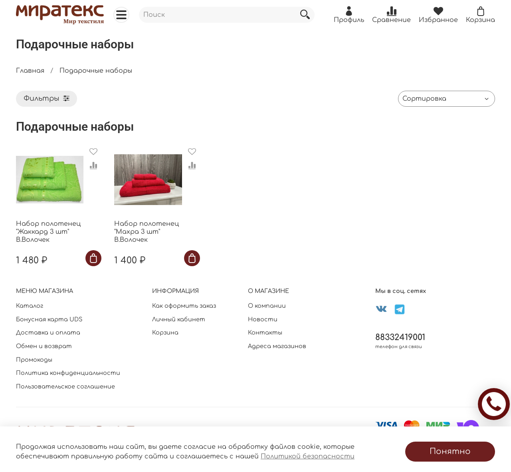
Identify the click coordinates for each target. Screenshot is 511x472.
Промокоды (34, 359)
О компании (267, 306)
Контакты (265, 332)
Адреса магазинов (277, 346)
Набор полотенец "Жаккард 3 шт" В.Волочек (48, 231)
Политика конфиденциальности (68, 373)
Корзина (165, 332)
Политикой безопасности (308, 456)
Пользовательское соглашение (65, 386)
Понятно (450, 451)
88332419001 (400, 337)
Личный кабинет (178, 319)
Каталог (29, 306)
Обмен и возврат (44, 346)
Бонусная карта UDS (49, 319)
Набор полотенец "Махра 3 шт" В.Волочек (146, 231)
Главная (30, 70)
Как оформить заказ (184, 306)
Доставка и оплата (48, 332)
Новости (262, 319)
